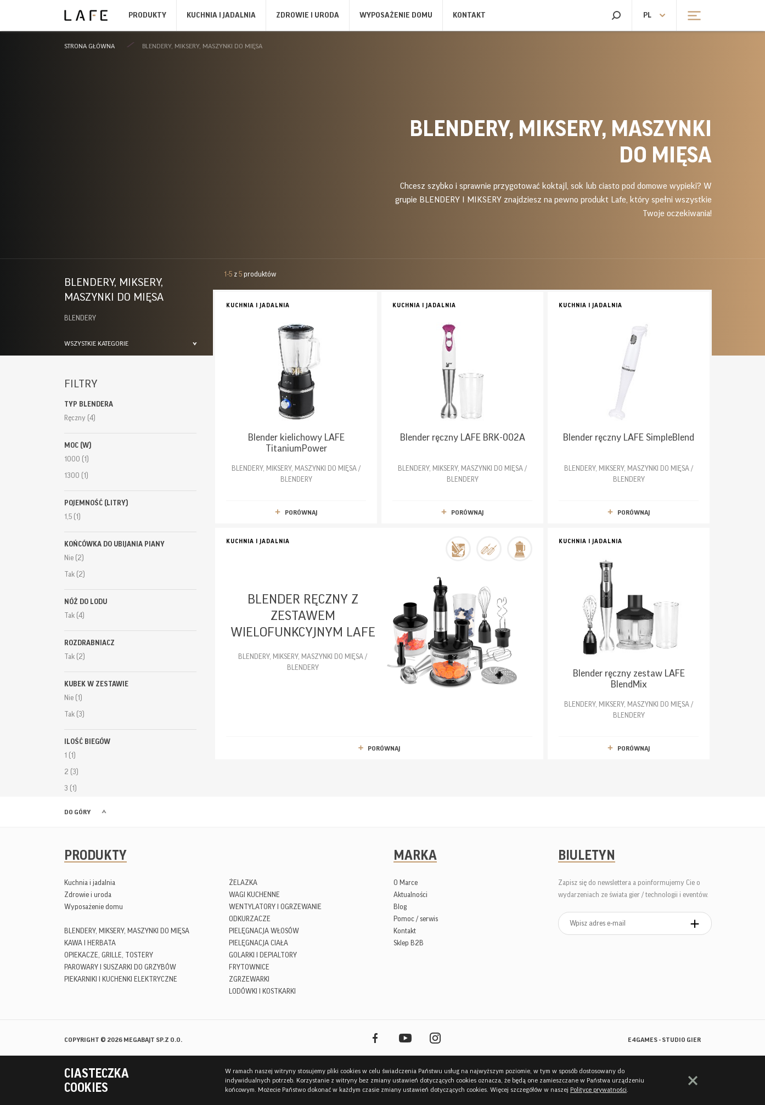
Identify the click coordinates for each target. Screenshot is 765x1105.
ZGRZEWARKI (249, 979)
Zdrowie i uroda (307, 15)
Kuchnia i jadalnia (221, 15)
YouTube (405, 1038)
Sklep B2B (408, 942)
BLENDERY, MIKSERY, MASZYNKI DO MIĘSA (202, 46)
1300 (76, 475)
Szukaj (616, 15)
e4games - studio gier (664, 1039)
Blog (400, 906)
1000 (76, 459)
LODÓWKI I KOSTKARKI (262, 991)
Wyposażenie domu (395, 15)
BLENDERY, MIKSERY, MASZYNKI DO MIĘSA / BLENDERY (296, 391)
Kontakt (469, 15)
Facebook (375, 1038)
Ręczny (79, 417)
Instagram (435, 1038)
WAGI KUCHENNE (254, 894)
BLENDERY (80, 318)
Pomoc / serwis (415, 918)
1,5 (72, 516)
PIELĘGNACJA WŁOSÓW (264, 930)
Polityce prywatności (598, 1089)
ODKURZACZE (250, 918)
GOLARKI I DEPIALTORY (263, 955)
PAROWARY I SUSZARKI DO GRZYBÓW (120, 967)
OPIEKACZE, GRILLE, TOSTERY (108, 955)
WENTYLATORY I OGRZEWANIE (275, 906)
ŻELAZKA (243, 882)
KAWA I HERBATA (90, 942)
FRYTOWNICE (249, 967)
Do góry (77, 812)
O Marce (405, 882)
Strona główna (89, 46)
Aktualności (410, 894)
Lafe (86, 15)
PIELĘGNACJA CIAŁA (258, 942)
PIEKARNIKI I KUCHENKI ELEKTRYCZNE (120, 979)
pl (647, 15)
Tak (74, 574)
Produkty (147, 15)
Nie (74, 557)
